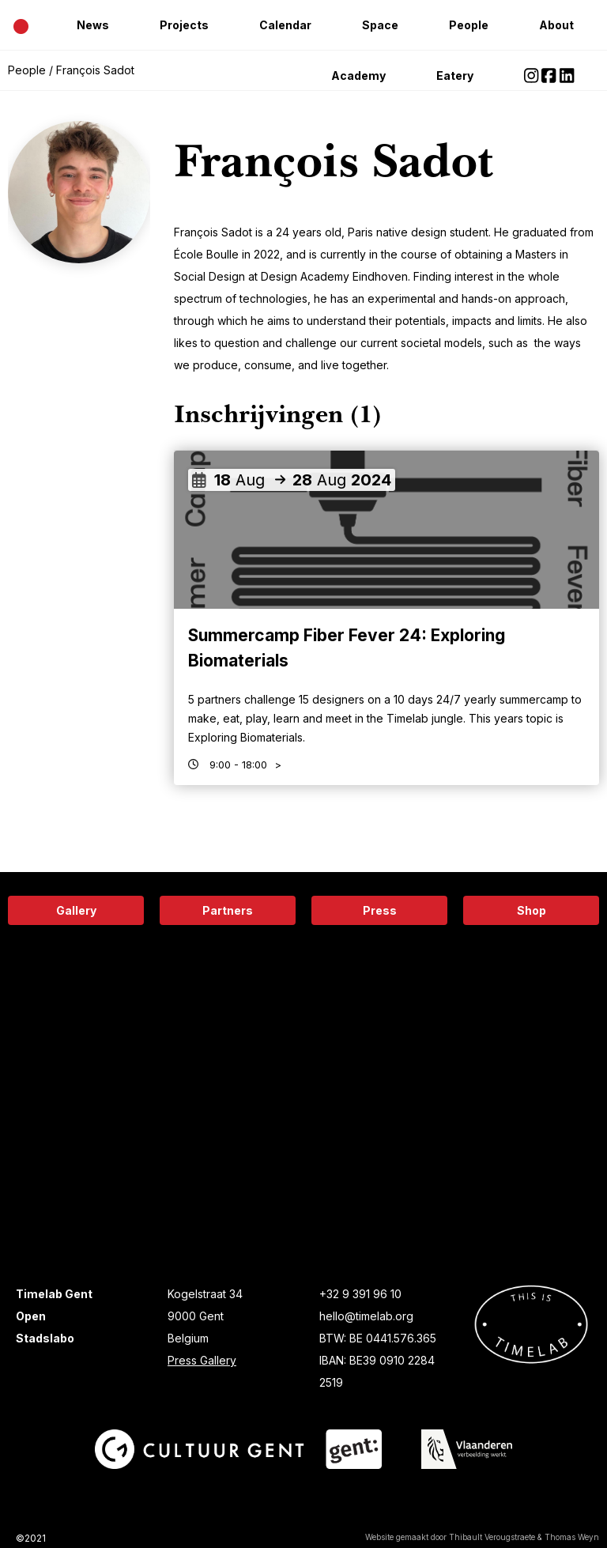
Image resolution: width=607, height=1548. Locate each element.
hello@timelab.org (366, 1316)
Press (380, 910)
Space (380, 25)
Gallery (76, 910)
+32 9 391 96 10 (360, 1294)
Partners (227, 910)
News (93, 25)
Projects (184, 25)
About (556, 25)
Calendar (285, 25)
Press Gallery (202, 1360)
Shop (531, 910)
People (468, 25)
